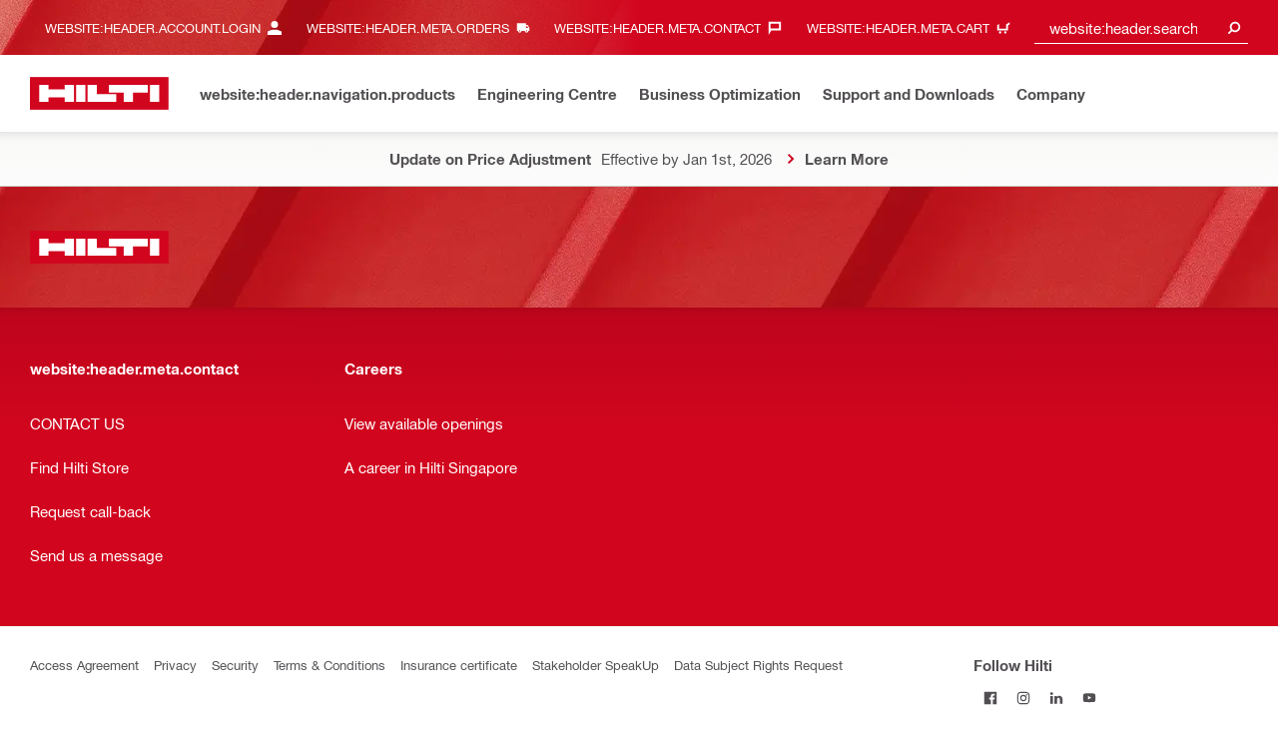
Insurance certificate (458, 664)
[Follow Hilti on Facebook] (989, 697)
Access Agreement (84, 664)
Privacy (175, 664)
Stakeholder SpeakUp (595, 664)
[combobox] (1141, 27)
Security (235, 664)
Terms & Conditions (329, 664)
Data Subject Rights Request (758, 664)
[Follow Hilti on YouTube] (1088, 697)
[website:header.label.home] (99, 93)
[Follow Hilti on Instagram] (1022, 697)
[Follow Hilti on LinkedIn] (1055, 697)
